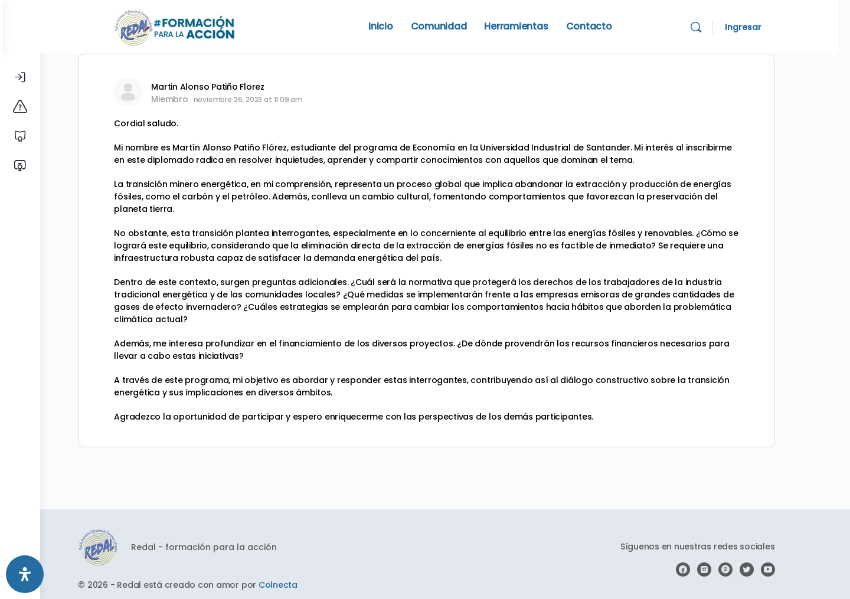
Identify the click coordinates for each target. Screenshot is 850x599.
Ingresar (768, 27)
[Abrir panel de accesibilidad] (25, 574)
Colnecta (296, 585)
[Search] (721, 27)
